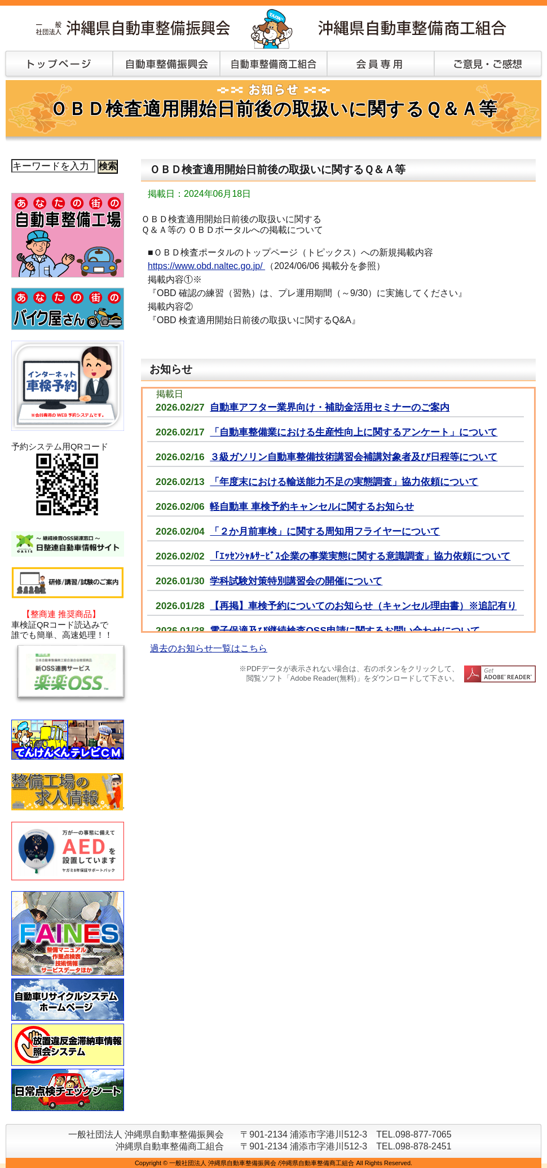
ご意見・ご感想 (487, 65)
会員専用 (380, 65)
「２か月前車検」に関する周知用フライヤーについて (325, 531)
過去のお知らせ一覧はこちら (208, 648)
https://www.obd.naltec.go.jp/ (206, 266)
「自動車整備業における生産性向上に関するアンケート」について (353, 432)
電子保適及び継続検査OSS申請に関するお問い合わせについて (345, 630)
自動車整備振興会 (166, 65)
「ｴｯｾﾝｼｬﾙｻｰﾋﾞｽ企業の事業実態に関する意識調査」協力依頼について (360, 556)
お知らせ (170, 369)
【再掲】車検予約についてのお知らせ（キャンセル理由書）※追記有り (363, 605)
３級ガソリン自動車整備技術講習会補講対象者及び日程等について (353, 456)
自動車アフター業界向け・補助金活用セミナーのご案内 (329, 407)
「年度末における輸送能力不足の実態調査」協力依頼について (344, 481)
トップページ (56, 65)
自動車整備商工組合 (273, 65)
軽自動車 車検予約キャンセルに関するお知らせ (312, 506)
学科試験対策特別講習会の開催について (296, 581)
